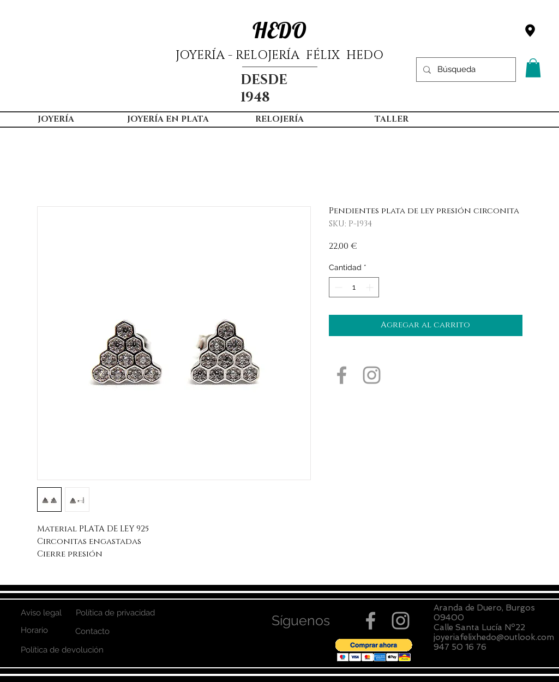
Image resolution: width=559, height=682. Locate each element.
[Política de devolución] (62, 650)
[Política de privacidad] (115, 613)
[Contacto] (92, 631)
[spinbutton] (354, 287)
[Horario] (35, 630)
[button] (533, 67)
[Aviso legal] (41, 613)
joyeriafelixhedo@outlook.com (494, 637)
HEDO (279, 30)
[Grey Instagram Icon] (371, 375)
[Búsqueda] (464, 69)
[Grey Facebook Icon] (341, 375)
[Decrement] (337, 287)
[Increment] (370, 287)
